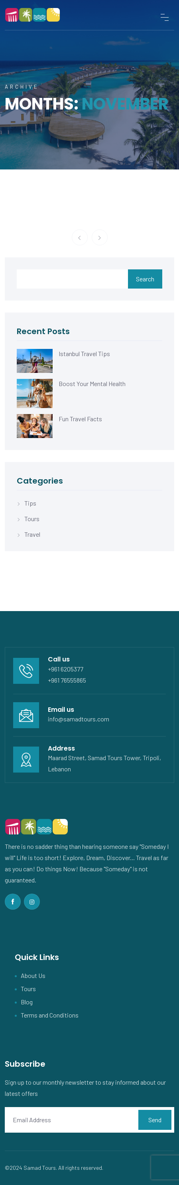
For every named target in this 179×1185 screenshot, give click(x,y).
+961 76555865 (67, 680)
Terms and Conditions (50, 1015)
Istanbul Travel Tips (84, 353)
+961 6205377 (65, 669)
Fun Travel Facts (80, 418)
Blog (27, 1002)
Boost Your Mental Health (92, 383)
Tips (30, 503)
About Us (33, 975)
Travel (32, 534)
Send (154, 1119)
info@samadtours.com (78, 719)
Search (145, 279)
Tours (31, 518)
